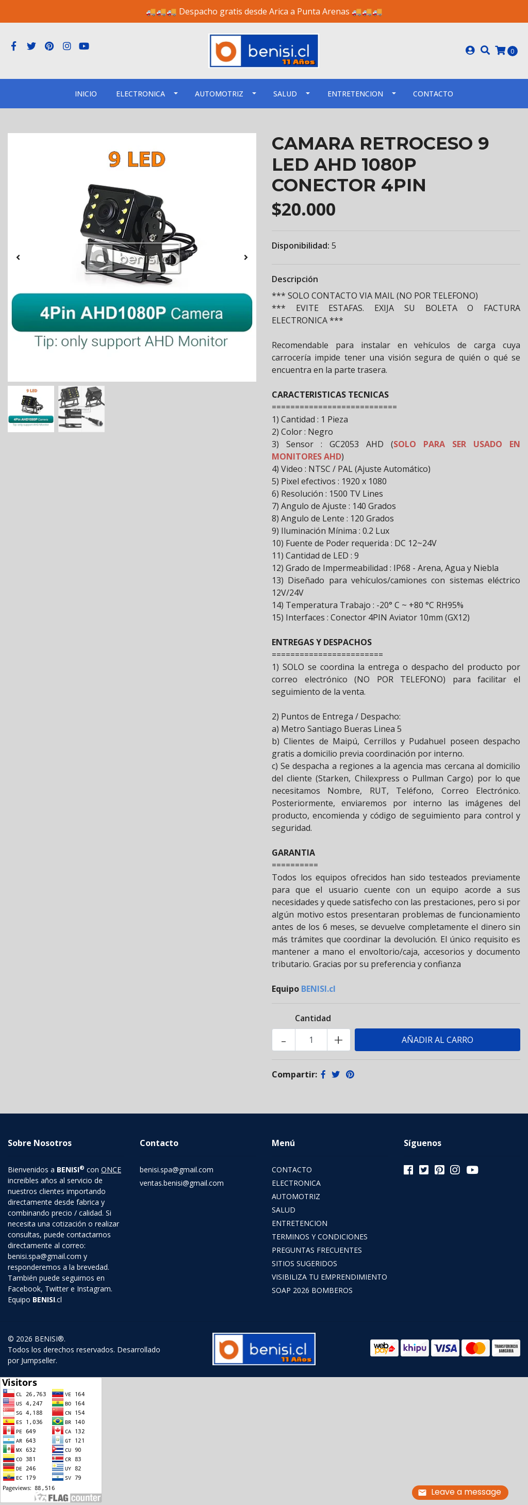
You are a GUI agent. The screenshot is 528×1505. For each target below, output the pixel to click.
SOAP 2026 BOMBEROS (312, 1294)
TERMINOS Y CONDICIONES (320, 1240)
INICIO (86, 97)
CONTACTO (292, 1173)
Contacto (433, 97)
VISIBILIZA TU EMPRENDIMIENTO (329, 1280)
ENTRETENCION (355, 97)
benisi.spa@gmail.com (176, 1173)
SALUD (285, 97)
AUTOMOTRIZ (219, 97)
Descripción (295, 282)
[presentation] (18, 260)
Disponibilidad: (300, 249)
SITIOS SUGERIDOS (304, 1267)
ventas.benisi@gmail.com (182, 1186)
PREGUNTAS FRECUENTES (317, 1253)
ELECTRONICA (140, 97)
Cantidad (313, 1021)
